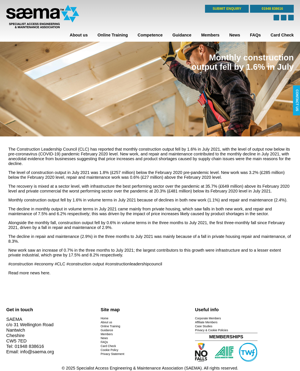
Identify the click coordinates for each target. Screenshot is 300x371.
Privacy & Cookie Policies (169, 329)
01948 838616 (272, 8)
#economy (44, 264)
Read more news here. (29, 273)
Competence (150, 35)
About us (79, 35)
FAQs (255, 35)
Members (210, 35)
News (234, 35)
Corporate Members (166, 318)
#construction (20, 264)
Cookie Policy (88, 349)
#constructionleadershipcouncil (133, 264)
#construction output (85, 264)
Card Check (282, 35)
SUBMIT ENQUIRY (226, 8)
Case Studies (161, 325)
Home (83, 318)
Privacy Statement (91, 353)
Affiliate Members (164, 322)
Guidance (181, 35)
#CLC (60, 264)
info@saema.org (37, 351)
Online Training (113, 35)
